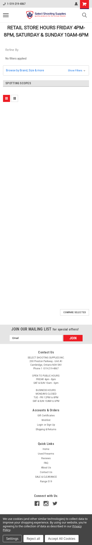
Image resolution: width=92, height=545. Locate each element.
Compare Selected (74, 312)
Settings (12, 538)
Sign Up (51, 424)
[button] (46, 70)
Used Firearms (46, 453)
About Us (46, 467)
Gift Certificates (46, 415)
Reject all (33, 538)
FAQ (46, 463)
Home (46, 449)
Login (40, 424)
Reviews (46, 458)
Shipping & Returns (46, 429)
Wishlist (46, 420)
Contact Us (46, 472)
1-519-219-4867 (14, 3)
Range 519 (46, 481)
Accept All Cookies (61, 538)
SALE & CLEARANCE (46, 476)
